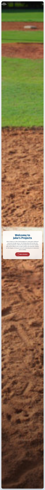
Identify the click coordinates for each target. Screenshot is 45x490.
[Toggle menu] (43, 4)
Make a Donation (22, 254)
